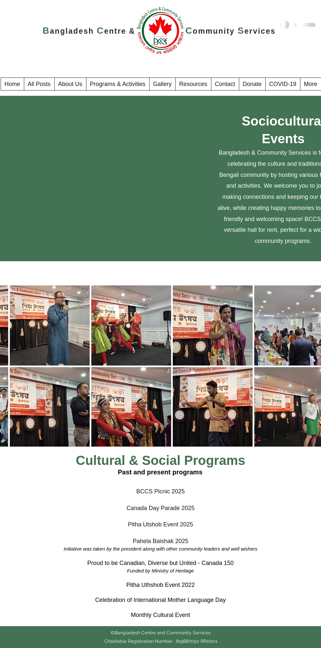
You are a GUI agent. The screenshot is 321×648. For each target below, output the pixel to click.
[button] (70, 84)
